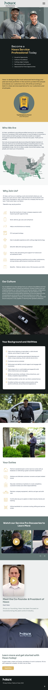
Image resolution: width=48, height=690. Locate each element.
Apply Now (8, 668)
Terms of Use (16, 683)
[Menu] (43, 3)
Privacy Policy (7, 683)
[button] (44, 687)
